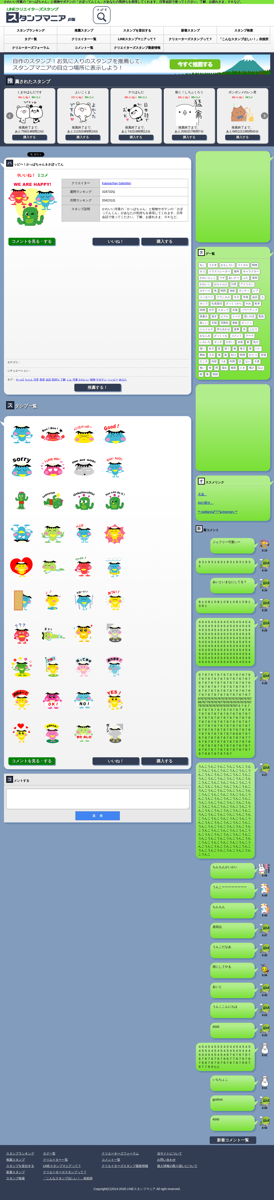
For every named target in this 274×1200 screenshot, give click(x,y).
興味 (202, 354)
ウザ (222, 277)
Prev (9, 115)
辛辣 (245, 297)
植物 (92, 379)
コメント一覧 (84, 47)
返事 (236, 329)
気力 (255, 342)
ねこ (202, 265)
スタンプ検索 (243, 30)
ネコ (202, 271)
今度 (257, 361)
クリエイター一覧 (83, 39)
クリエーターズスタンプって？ (190, 39)
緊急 (261, 316)
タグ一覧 (30, 39)
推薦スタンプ (84, 30)
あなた (123, 379)
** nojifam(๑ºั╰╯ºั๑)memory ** (218, 512)
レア (255, 290)
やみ (248, 303)
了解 (63, 379)
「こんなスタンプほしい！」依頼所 (243, 39)
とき (242, 367)
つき (223, 361)
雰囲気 (225, 322)
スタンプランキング (31, 30)
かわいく (205, 284)
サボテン (101, 379)
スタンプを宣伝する (137, 30)
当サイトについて (169, 1153)
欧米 (257, 303)
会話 (48, 379)
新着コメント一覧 (233, 1140)
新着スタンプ (190, 30)
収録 (215, 374)
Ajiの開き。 (206, 503)
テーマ (250, 335)
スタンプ (223, 310)
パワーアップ (249, 310)
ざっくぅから (234, 303)
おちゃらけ (220, 284)
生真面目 (216, 303)
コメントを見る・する (32, 241)
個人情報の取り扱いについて (177, 1166)
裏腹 (235, 322)
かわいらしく (208, 277)
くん (69, 379)
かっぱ (20, 379)
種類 (233, 367)
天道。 (202, 494)
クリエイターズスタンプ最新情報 (137, 47)
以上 (260, 367)
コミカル (243, 265)
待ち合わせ (223, 329)
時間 (242, 354)
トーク (236, 316)
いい (258, 348)
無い (202, 367)
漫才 (214, 316)
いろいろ (205, 342)
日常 (36, 379)
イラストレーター (219, 271)
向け (233, 354)
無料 (236, 271)
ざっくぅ (246, 322)
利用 (232, 361)
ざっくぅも (220, 335)
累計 (251, 367)
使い (202, 348)
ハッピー (113, 379)
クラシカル (223, 297)
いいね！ (116, 241)
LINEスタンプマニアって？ (137, 39)
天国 (214, 322)
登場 (263, 354)
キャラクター (251, 271)
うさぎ (213, 265)
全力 (211, 348)
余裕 (240, 342)
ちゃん (29, 379)
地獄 (232, 290)
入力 (211, 354)
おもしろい (227, 265)
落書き (204, 316)
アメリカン (247, 284)
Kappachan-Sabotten (116, 183)
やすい (230, 342)
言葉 (235, 310)
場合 (224, 367)
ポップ (204, 303)
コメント (236, 335)
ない (247, 361)
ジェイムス (206, 329)
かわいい (84, 379)
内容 (214, 361)
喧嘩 (202, 310)
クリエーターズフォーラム (30, 47)
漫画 (254, 277)
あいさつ (234, 277)
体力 (242, 348)
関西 (223, 290)
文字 (211, 310)
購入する (29, 137)
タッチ (218, 342)
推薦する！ (98, 387)
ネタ (236, 297)
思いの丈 (249, 316)
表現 (42, 379)
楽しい (204, 322)
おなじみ (205, 335)
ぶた (245, 277)
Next (264, 115)
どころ (204, 361)
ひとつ (253, 354)
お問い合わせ (166, 1159)
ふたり (253, 329)
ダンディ (244, 290)
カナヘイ (205, 290)
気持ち (56, 379)
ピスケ (225, 316)
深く (227, 348)
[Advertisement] (97, 302)
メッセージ (206, 297)
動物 (254, 265)
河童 (75, 379)
